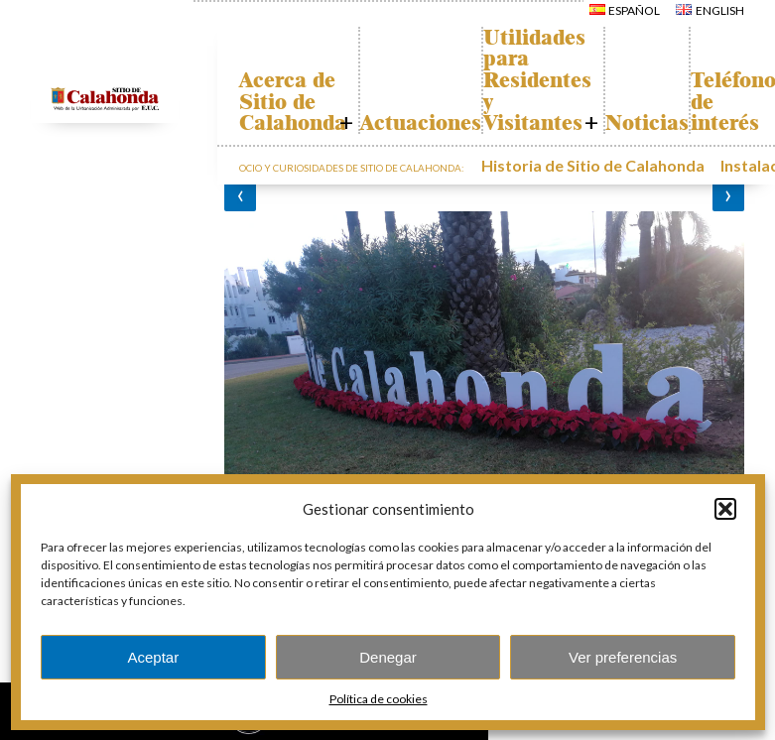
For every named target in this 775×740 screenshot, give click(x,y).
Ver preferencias (623, 657)
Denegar (388, 657)
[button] (725, 509)
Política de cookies (378, 698)
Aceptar (153, 657)
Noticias (716, 123)
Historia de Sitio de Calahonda (563, 163)
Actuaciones (450, 123)
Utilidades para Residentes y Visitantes (587, 80)
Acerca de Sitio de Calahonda (302, 101)
